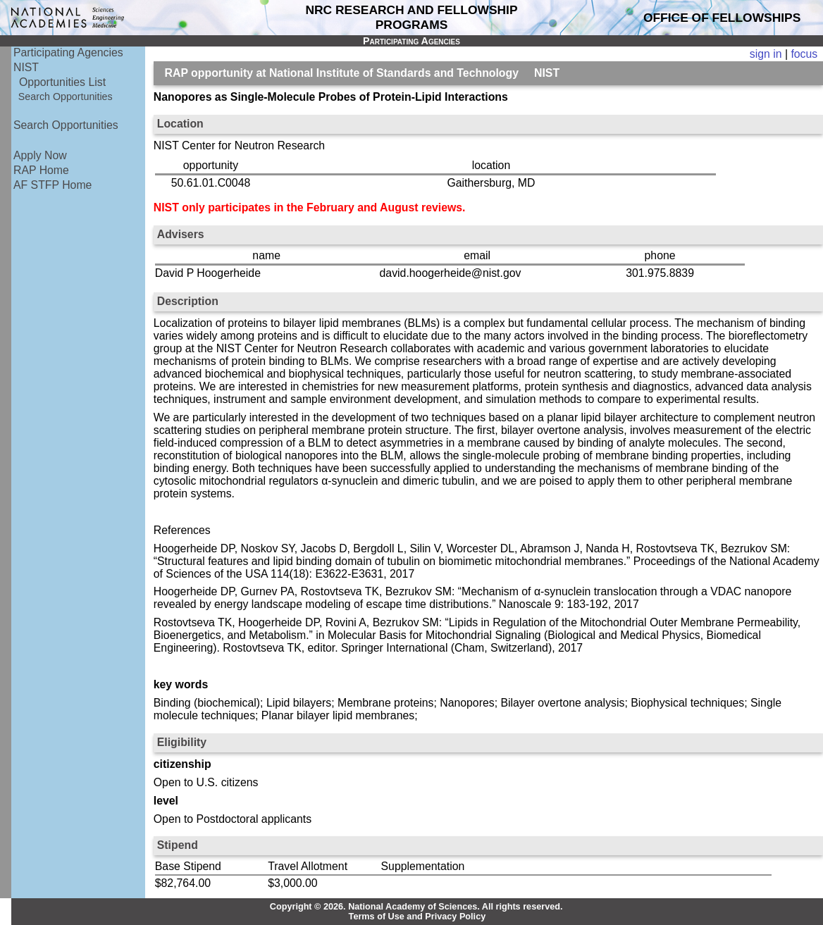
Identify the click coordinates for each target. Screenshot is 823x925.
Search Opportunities (65, 96)
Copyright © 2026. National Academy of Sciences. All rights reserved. (416, 907)
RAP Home (41, 170)
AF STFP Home (52, 185)
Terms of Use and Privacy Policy (417, 916)
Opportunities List (62, 82)
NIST (26, 67)
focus (804, 54)
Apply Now (40, 155)
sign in (766, 54)
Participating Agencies (68, 52)
